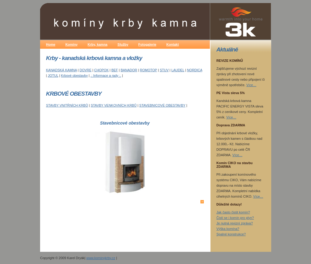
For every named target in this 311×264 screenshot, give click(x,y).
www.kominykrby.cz (100, 258)
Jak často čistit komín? (233, 212)
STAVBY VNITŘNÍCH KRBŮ (67, 105)
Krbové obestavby (74, 75)
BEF (114, 70)
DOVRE (85, 70)
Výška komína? (228, 229)
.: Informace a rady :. (106, 75)
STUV (164, 70)
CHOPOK (101, 70)
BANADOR (129, 70)
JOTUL (53, 75)
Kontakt (172, 44)
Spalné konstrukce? (231, 234)
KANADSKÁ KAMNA (61, 70)
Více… (251, 85)
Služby (123, 44)
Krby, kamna (98, 44)
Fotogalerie (147, 44)
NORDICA (194, 70)
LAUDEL (177, 70)
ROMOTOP (148, 70)
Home (51, 44)
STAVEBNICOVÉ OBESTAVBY (162, 105)
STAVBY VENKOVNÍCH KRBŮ (114, 105)
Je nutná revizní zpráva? (235, 223)
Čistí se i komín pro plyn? (235, 218)
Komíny (71, 44)
